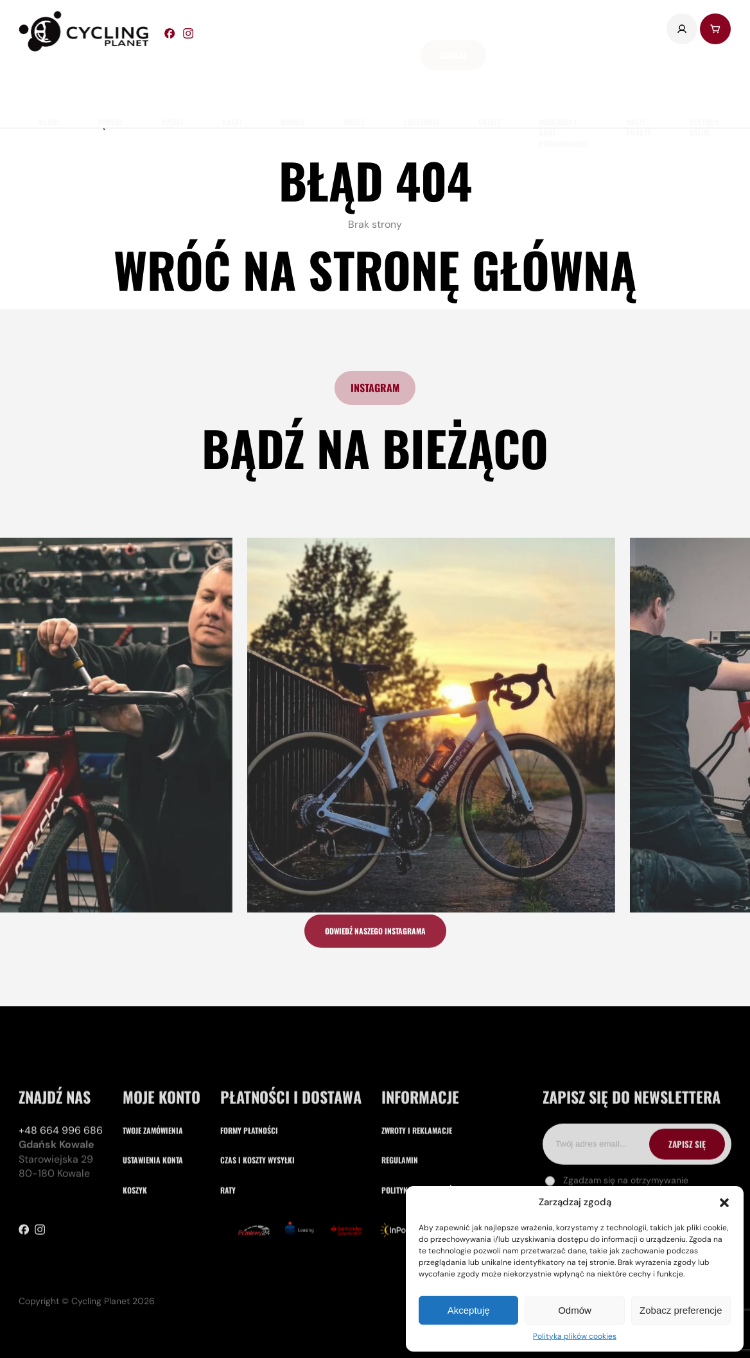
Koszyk (135, 1265)
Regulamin (399, 1236)
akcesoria (421, 83)
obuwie (293, 83)
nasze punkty (638, 89)
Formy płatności (249, 1206)
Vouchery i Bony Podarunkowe (563, 94)
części (173, 83)
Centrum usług (704, 89)
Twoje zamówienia (153, 1206)
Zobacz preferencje (681, 1310)
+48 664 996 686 (61, 1207)
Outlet (489, 83)
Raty (228, 1265)
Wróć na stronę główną (375, 269)
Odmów (574, 1310)
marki (48, 83)
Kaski (232, 83)
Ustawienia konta (153, 1236)
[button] (724, 1202)
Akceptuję (469, 1310)
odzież (354, 83)
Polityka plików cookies (574, 1336)
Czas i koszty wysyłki (257, 1236)
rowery (110, 83)
